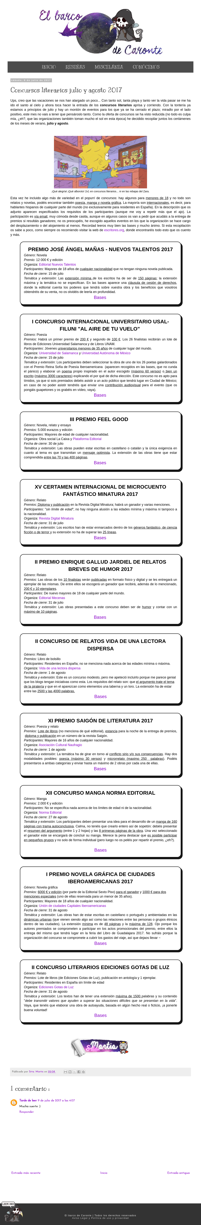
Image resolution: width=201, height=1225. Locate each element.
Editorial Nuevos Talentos (57, 264)
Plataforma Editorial (87, 439)
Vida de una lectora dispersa (60, 668)
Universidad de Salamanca (58, 353)
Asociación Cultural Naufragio (60, 745)
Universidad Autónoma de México (106, 353)
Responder (26, 1112)
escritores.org (114, 230)
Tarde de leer (28, 1100)
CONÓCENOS (146, 67)
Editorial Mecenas (51, 598)
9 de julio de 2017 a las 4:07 (56, 1100)
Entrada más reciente (25, 1173)
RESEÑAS (75, 67)
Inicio (103, 1173)
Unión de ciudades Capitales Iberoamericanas (72, 906)
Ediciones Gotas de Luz (56, 987)
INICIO (49, 67)
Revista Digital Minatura (56, 518)
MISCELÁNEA (109, 67)
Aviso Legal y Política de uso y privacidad (100, 1218)
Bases (100, 696)
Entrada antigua (178, 1173)
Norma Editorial (50, 812)
